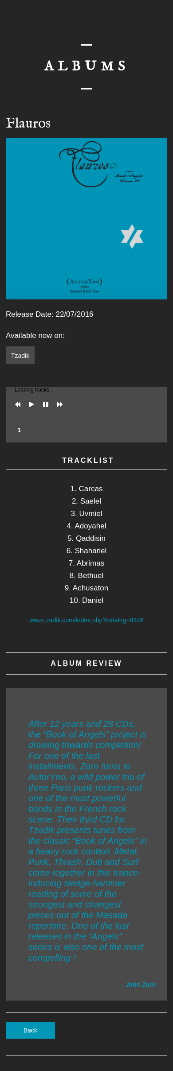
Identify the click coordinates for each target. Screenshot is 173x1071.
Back (30, 1030)
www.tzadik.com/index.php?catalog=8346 (86, 620)
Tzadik (20, 355)
